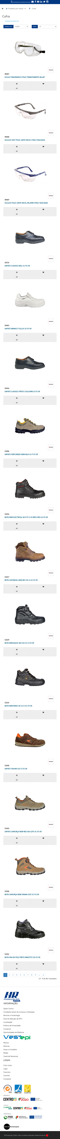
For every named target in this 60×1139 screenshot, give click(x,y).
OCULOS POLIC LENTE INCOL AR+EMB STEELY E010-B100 (26, 203)
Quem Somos (8, 1008)
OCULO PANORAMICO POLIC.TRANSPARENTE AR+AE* (25, 77)
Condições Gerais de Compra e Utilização (19, 1012)
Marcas (6, 1043)
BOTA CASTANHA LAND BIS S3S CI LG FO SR (21, 580)
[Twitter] (44, 2)
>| (43, 975)
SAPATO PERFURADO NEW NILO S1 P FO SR (21, 454)
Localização (7, 1022)
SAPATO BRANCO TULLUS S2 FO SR (18, 328)
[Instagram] (47, 2)
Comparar (7, 1079)
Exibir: (35, 27)
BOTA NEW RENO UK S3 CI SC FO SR (18, 706)
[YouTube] (37, 2)
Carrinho (6, 1075)
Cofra (34, 8)
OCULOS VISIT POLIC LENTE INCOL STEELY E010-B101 (25, 140)
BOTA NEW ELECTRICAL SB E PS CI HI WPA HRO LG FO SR (26, 517)
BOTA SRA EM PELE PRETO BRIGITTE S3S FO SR (22, 957)
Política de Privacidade (12, 1025)
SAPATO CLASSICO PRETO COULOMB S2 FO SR (22, 391)
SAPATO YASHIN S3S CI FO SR (16, 769)
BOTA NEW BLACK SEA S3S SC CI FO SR (19, 643)
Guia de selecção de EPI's (12, 1019)
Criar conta (7, 1065)
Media (5, 1053)
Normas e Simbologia (11, 1015)
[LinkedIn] (41, 2)
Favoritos (6, 1072)
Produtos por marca (15, 8)
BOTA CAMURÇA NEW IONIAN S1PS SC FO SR (22, 894)
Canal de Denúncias (10, 1056)
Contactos (7, 1029)
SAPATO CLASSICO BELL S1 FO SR (17, 266)
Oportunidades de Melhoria (13, 1032)
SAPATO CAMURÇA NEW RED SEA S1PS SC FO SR (23, 831)
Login (5, 1069)
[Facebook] (35, 2)
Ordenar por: (8, 27)
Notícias (6, 1046)
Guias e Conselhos (10, 1049)
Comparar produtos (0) (12, 21)
